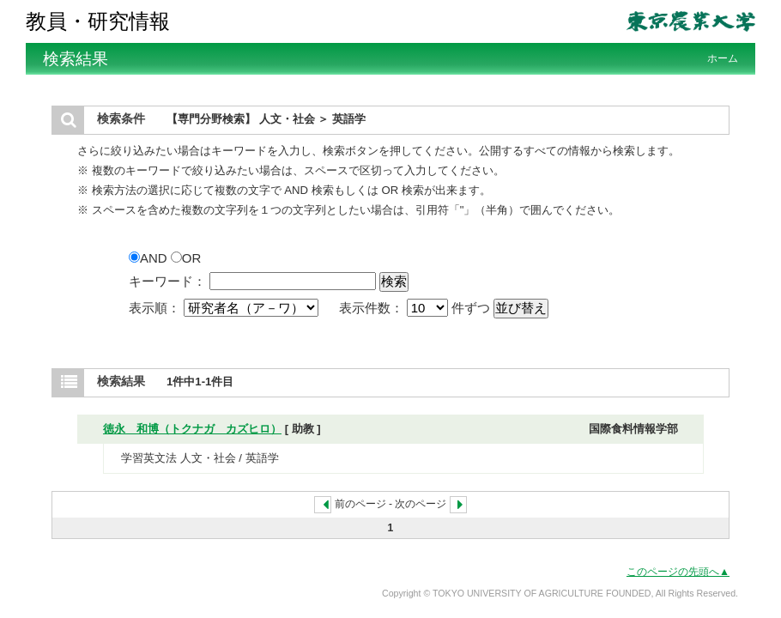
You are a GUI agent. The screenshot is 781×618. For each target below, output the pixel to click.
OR (186, 258)
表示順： (225, 307)
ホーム (722, 58)
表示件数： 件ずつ (416, 307)
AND (150, 258)
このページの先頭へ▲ (678, 572)
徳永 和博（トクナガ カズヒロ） (192, 428)
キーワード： (167, 281)
